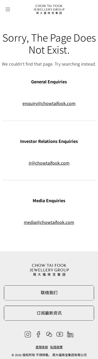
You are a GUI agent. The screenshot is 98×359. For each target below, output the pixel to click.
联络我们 (49, 292)
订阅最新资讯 (49, 313)
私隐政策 (56, 347)
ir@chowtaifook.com (49, 162)
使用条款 (42, 347)
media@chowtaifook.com (49, 222)
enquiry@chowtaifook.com (49, 103)
